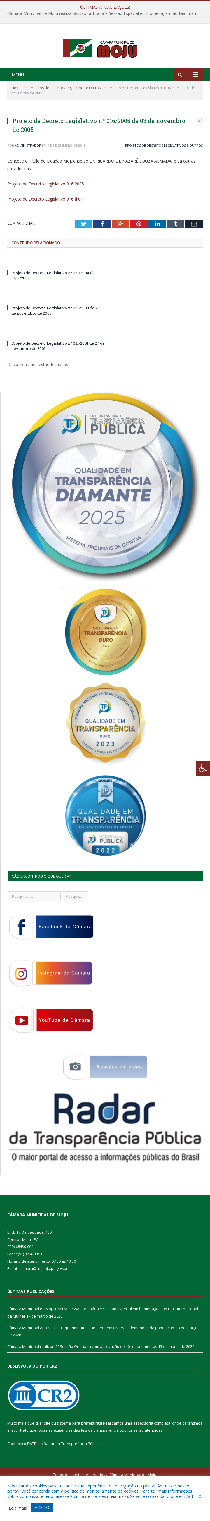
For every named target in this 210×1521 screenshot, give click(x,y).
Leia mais (117, 1496)
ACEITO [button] (42, 1507)
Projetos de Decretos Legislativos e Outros (164, 169)
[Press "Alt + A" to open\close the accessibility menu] (203, 768)
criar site (42, 1447)
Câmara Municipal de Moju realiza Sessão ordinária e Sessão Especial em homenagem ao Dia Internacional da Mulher (106, 13)
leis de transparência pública (106, 1454)
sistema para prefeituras (79, 1447)
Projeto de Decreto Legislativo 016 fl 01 (45, 223)
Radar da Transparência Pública (72, 1467)
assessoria (143, 1447)
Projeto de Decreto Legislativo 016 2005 (45, 207)
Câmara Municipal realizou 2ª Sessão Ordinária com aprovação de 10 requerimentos (82, 1370)
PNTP (31, 1467)
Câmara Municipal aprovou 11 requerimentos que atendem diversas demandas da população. (91, 1351)
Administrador (28, 169)
